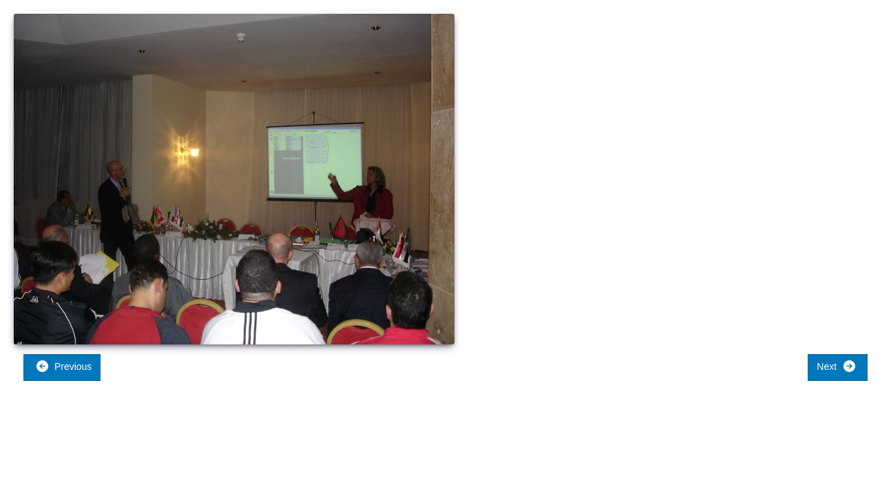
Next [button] (836, 366)
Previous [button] (63, 366)
